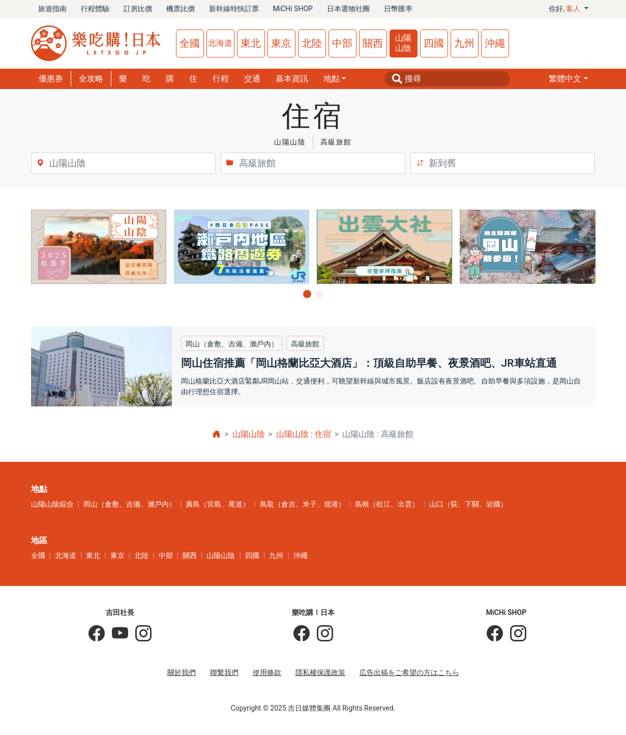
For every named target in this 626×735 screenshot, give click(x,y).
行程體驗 (95, 9)
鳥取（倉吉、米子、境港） (302, 504)
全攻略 (91, 78)
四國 (434, 43)
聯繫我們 (224, 672)
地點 (331, 78)
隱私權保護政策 (320, 672)
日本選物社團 (348, 9)
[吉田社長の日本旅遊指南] (96, 633)
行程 (221, 78)
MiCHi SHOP (293, 9)
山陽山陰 (403, 43)
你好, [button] (565, 9)
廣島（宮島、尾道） (218, 504)
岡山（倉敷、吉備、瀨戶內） (129, 504)
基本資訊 (292, 78)
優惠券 (51, 78)
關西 (373, 43)
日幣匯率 (398, 9)
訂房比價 (138, 9)
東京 (281, 43)
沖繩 (495, 43)
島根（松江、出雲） (387, 504)
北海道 (220, 43)
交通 (252, 78)
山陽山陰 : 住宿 (303, 434)
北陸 (312, 43)
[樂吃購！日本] (301, 633)
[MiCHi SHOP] (495, 633)
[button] (568, 78)
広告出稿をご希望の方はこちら (409, 672)
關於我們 (181, 672)
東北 (251, 43)
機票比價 (180, 9)
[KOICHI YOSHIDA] (140, 633)
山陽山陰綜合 (52, 504)
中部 (342, 43)
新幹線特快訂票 (234, 9)
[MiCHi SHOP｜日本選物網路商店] (514, 633)
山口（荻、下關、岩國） (468, 504)
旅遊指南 (52, 9)
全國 (190, 43)
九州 (464, 43)
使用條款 (267, 672)
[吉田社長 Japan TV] (116, 633)
